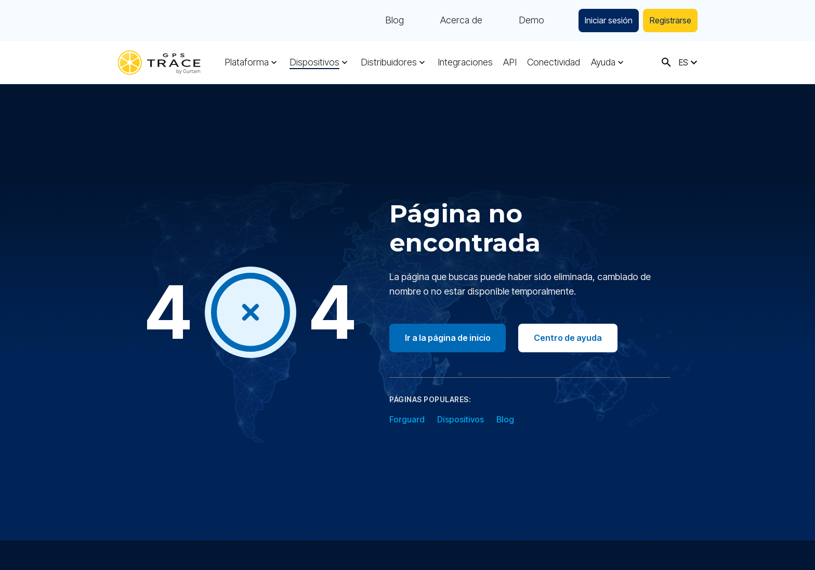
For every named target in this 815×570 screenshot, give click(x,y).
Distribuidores (387, 62)
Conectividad (550, 62)
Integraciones (463, 62)
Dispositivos (314, 62)
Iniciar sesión (597, 20)
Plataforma (247, 62)
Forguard (407, 419)
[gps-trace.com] (159, 62)
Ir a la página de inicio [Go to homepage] (449, 338)
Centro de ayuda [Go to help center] (571, 338)
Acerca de (445, 20)
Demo (515, 20)
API (508, 62)
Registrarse (666, 20)
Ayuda (599, 62)
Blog (378, 20)
